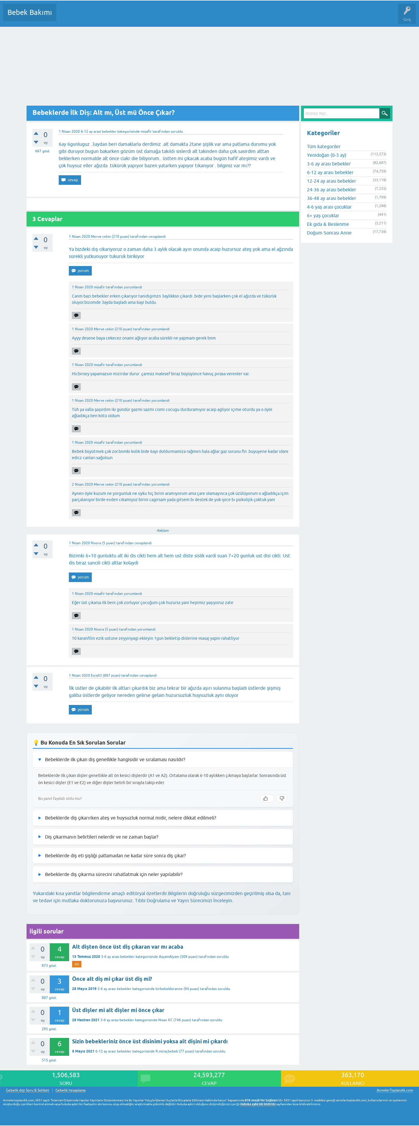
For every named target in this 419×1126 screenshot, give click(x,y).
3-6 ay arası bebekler (118, 957)
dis (77, 964)
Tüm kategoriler (324, 146)
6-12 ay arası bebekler (99, 131)
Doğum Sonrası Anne (329, 232)
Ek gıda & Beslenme (328, 224)
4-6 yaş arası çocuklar (329, 206)
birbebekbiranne (169, 989)
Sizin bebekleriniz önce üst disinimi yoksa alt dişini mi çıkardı (150, 1041)
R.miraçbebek (167, 1051)
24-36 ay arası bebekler (331, 189)
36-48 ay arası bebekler (331, 198)
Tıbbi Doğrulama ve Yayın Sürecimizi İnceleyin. (184, 900)
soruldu (177, 131)
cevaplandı (157, 236)
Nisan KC (165, 1020)
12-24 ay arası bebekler (331, 181)
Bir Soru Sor (171, 16)
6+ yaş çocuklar (323, 215)
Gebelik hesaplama (70, 1090)
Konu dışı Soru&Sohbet (207, 16)
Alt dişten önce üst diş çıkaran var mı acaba (127, 947)
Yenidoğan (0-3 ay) (326, 155)
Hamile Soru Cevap (250, 16)
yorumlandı (133, 287)
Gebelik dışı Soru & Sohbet (27, 1090)
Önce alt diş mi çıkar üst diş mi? (112, 979)
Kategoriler (122, 16)
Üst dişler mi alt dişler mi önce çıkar (118, 1010)
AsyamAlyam (169, 957)
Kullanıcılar (146, 16)
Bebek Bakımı (29, 12)
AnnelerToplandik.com (395, 1090)
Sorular (66, 16)
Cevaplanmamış (93, 16)
